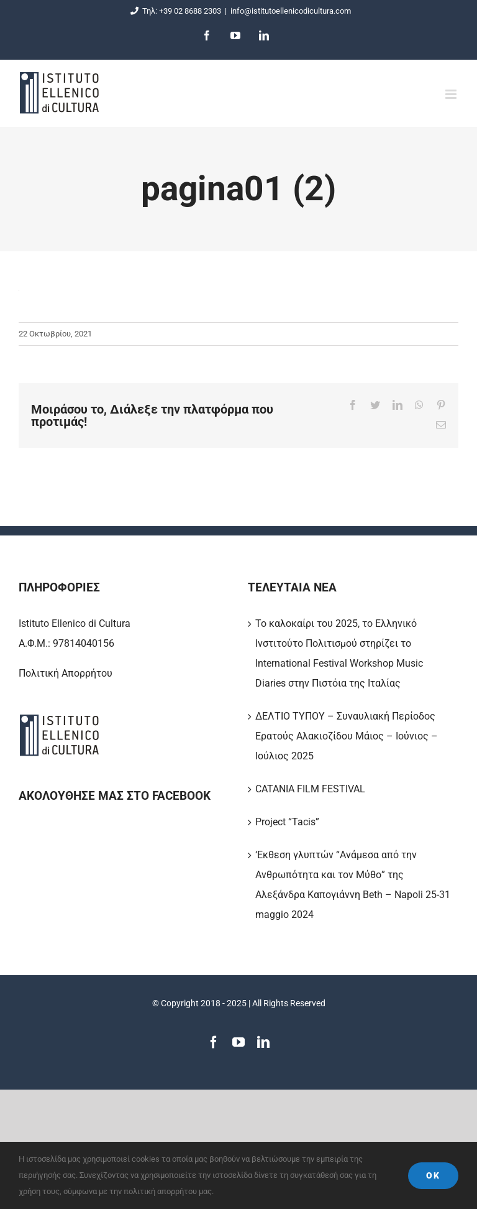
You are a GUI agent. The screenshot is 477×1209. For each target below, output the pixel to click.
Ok (433, 1175)
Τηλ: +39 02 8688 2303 (173, 11)
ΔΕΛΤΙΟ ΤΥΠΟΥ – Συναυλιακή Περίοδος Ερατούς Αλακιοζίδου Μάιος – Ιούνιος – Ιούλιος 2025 (346, 736)
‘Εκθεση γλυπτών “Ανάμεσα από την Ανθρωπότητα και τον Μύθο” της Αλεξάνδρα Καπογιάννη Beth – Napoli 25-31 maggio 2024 (352, 884)
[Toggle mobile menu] (451, 94)
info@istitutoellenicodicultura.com (290, 11)
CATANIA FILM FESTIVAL (310, 789)
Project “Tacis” (287, 822)
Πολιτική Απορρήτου (65, 673)
